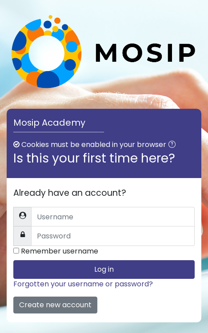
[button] (174, 145)
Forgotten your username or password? (83, 284)
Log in (104, 269)
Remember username (59, 251)
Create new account (55, 305)
